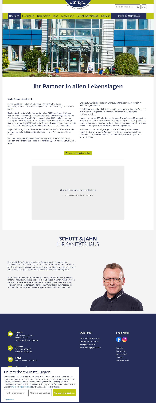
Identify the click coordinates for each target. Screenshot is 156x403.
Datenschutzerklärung (21, 386)
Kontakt (105, 15)
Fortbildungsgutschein (91, 347)
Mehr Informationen (16, 393)
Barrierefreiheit (123, 360)
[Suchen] (138, 6)
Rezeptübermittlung (87, 15)
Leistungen (28, 15)
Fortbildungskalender (90, 338)
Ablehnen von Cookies (40, 393)
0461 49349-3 (25, 349)
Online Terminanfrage (128, 16)
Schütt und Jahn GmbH (78, 5)
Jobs (55, 15)
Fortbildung (67, 15)
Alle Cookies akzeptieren (64, 393)
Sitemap (119, 357)
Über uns (14, 15)
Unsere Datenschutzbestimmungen (78, 195)
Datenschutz (121, 354)
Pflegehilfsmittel (88, 344)
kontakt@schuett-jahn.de (26, 360)
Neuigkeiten (43, 15)
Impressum (121, 351)
